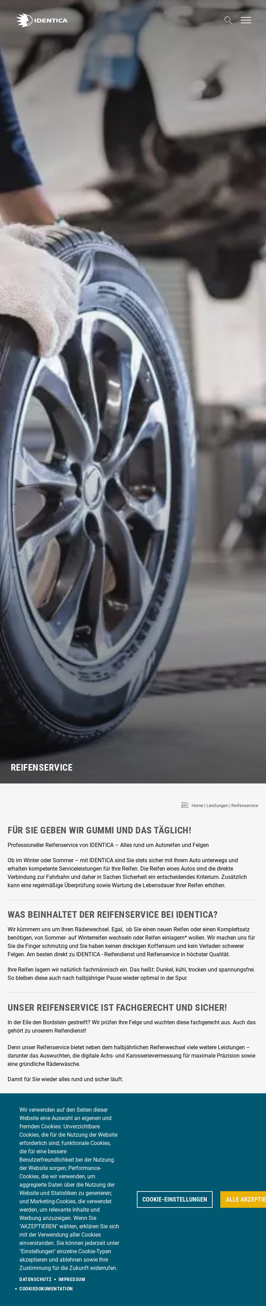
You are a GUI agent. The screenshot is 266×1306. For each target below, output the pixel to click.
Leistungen (217, 805)
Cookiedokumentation (46, 1288)
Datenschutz (35, 1279)
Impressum (72, 1279)
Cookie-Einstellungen (174, 1199)
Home (197, 805)
